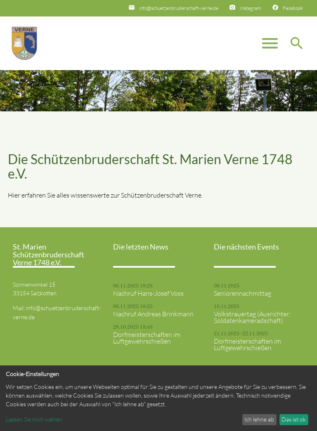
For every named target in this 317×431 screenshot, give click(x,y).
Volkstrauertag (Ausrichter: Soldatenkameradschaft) (252, 317)
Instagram (250, 8)
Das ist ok (294, 419)
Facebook (293, 8)
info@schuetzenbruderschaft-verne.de (178, 8)
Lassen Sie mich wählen (34, 419)
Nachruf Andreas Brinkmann (153, 314)
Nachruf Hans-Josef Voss (148, 293)
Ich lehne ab (259, 419)
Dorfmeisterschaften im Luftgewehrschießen (146, 337)
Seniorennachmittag (242, 293)
